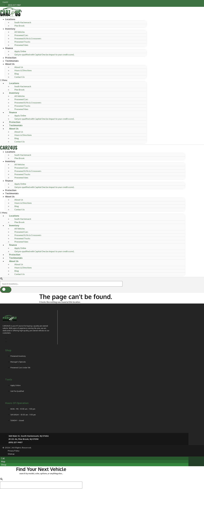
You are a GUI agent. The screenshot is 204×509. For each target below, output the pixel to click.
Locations (10, 19)
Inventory (10, 28)
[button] (73, 80)
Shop (8, 350)
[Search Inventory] (61, 284)
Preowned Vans (21, 45)
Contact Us (19, 77)
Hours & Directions (23, 70)
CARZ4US (8, 147)
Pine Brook (19, 25)
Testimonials (12, 61)
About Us (10, 64)
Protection (10, 57)
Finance (9, 48)
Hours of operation (17, 403)
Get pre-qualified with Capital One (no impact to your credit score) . (44, 54)
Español (5, 2)
